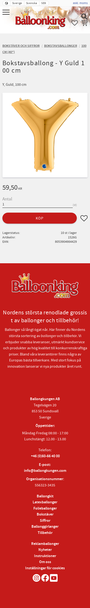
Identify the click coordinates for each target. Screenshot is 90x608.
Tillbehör (45, 532)
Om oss (45, 562)
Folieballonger (45, 508)
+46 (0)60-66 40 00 (45, 456)
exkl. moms (80, 3)
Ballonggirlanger (45, 526)
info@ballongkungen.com (45, 470)
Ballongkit (45, 496)
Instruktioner (45, 556)
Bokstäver (45, 514)
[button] (6, 12)
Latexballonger (45, 502)
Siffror (45, 520)
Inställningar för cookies (45, 568)
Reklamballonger (45, 543)
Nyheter (45, 549)
